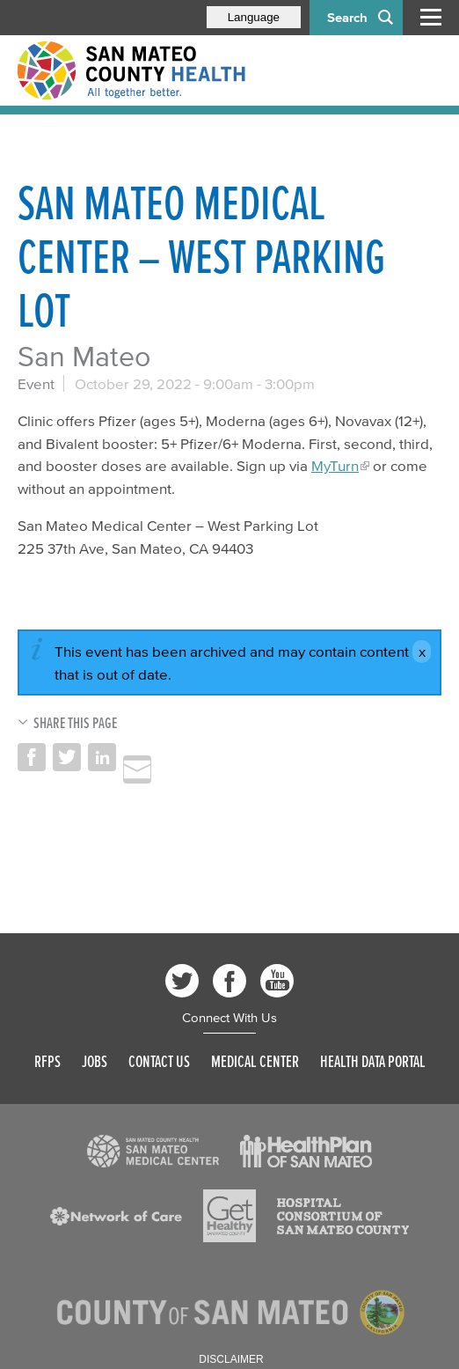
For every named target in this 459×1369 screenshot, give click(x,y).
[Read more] (153, 1151)
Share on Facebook (32, 757)
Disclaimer (231, 1359)
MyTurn (335, 465)
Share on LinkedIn (102, 757)
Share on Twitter (67, 757)
